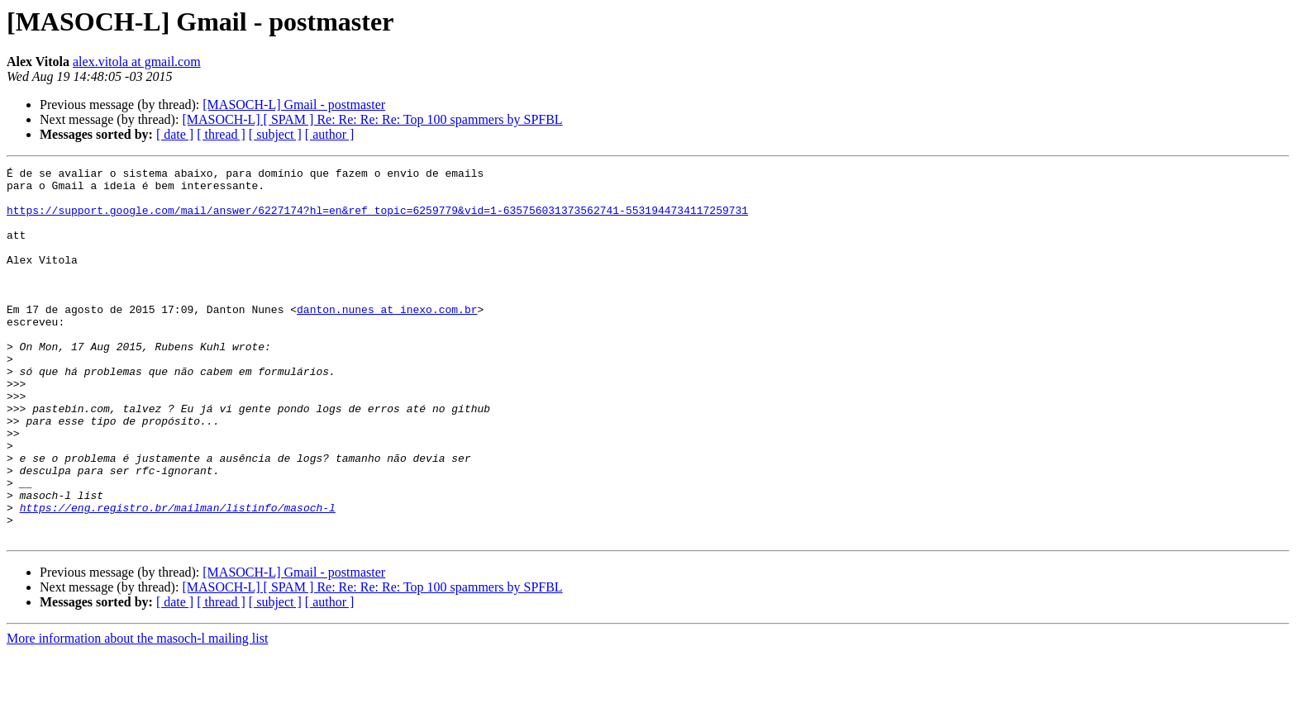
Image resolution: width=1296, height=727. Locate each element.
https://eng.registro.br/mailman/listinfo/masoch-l (178, 576)
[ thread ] (221, 134)
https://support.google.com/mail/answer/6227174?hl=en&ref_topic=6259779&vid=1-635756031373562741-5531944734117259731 (377, 219)
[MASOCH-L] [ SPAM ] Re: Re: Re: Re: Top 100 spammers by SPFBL (372, 119)
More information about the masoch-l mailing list (137, 713)
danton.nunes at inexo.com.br (387, 338)
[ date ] (174, 134)
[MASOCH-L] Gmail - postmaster (293, 104)
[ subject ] (275, 134)
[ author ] (330, 134)
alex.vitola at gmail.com (137, 62)
